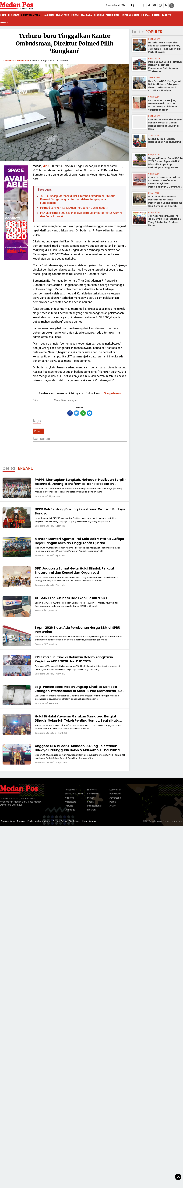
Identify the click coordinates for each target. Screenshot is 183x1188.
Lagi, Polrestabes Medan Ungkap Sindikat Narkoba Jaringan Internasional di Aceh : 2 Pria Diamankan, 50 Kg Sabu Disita (78, 691)
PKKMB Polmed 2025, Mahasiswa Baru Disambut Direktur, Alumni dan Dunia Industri (81, 214)
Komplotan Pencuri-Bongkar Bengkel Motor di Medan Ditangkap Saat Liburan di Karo (165, 124)
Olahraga (86, 15)
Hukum (75, 15)
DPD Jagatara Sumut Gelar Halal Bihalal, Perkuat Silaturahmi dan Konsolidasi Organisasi (74, 570)
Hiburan (145, 15)
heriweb (179, 821)
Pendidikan (112, 15)
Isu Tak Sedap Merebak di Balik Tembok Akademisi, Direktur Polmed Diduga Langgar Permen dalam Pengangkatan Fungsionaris (77, 199)
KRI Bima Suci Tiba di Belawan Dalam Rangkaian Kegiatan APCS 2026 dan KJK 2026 (74, 659)
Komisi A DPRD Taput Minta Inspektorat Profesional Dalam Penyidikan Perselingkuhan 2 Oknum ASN (165, 182)
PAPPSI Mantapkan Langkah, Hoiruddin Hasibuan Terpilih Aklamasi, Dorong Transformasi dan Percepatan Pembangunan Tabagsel (81, 483)
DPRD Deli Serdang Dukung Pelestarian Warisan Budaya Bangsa (80, 511)
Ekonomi (99, 15)
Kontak (92, 821)
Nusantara (62, 15)
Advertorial (115, 797)
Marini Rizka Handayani (16, 60)
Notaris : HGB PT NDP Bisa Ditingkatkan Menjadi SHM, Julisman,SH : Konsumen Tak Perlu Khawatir (164, 47)
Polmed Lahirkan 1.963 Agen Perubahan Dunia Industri (74, 207)
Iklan (84, 821)
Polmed (38, 431)
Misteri (90, 797)
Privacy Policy (60, 821)
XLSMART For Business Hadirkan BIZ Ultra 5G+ (71, 598)
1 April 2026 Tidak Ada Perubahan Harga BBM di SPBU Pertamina (77, 629)
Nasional (49, 15)
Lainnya (166, 15)
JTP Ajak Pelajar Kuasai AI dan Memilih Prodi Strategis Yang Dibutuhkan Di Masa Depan (164, 220)
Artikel (112, 805)
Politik (156, 15)
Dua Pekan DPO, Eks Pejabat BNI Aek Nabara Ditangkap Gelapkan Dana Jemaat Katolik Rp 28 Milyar (164, 86)
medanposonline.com (160, 821)
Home (3, 15)
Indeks (4, 22)
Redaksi (21, 821)
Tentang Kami (8, 821)
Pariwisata (115, 793)
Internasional (130, 15)
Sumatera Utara (30, 15)
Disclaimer (74, 821)
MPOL (46, 166)
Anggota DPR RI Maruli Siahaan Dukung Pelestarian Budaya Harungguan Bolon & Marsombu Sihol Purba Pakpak (77, 750)
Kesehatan (115, 789)
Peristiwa (13, 15)
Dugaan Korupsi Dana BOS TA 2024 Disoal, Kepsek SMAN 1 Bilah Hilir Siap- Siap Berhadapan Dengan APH (165, 163)
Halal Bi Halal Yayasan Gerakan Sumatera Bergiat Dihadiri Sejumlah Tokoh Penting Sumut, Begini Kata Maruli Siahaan (77, 720)
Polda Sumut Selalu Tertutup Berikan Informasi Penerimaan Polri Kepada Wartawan (165, 66)
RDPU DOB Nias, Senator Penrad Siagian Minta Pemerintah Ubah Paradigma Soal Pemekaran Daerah (165, 201)
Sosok (90, 801)
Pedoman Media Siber (39, 821)
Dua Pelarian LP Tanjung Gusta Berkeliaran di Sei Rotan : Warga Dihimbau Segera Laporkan (162, 105)
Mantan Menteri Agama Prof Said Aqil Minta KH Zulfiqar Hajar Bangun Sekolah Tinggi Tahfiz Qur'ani (79, 541)
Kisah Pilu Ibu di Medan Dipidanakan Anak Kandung (164, 140)
